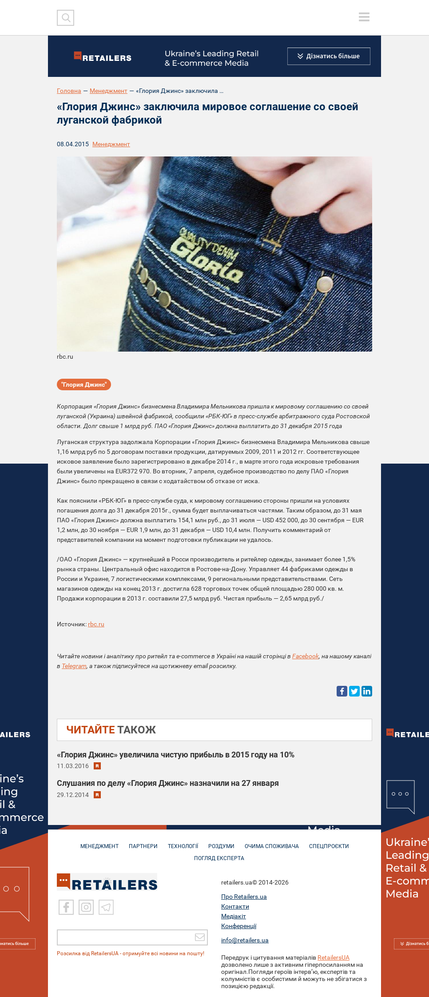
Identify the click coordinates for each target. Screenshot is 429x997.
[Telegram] (106, 905)
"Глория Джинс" (84, 384)
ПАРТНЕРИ (143, 842)
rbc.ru (96, 624)
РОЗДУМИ (221, 842)
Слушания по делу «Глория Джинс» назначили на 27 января (168, 783)
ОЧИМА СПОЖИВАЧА (272, 842)
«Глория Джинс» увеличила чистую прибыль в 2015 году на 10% (175, 754)
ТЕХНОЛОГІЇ (183, 842)
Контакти (235, 905)
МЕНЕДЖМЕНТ (99, 842)
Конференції (238, 924)
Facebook (305, 656)
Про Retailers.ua (244, 895)
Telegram (74, 665)
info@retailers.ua (245, 938)
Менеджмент (108, 90)
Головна (69, 90)
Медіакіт (233, 914)
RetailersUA (334, 956)
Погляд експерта (219, 854)
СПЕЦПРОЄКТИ (329, 842)
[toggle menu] (364, 17)
